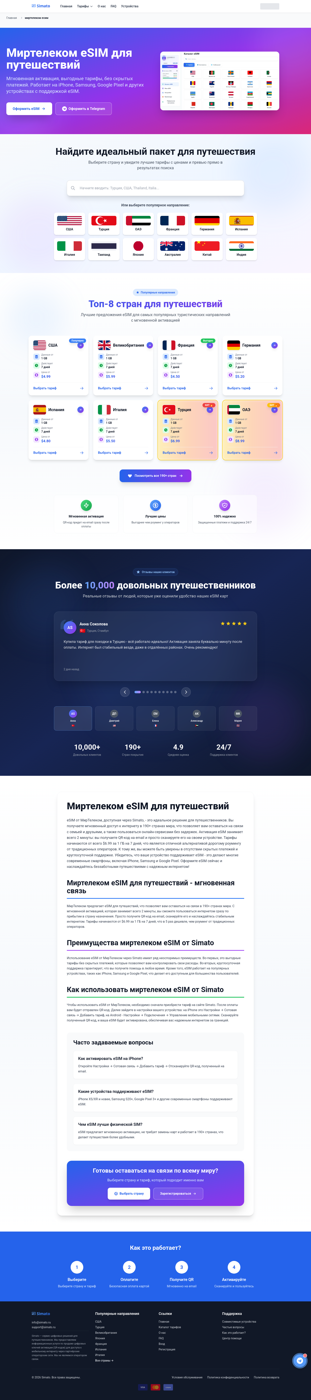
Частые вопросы (233, 1327)
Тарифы (85, 6)
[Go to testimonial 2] (143, 692)
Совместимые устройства (239, 1321)
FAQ (113, 6)
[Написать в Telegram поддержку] (300, 1360)
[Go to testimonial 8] (167, 692)
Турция (99, 1327)
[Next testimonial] (186, 692)
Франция (101, 1343)
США (98, 1321)
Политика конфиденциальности (228, 1377)
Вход (162, 1343)
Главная (66, 6)
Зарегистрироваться (178, 1194)
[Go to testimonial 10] (175, 692)
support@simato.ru (44, 1327)
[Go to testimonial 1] (137, 692)
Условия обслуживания (187, 1377)
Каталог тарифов (170, 1327)
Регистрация (167, 1349)
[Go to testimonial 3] (147, 692)
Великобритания (106, 1332)
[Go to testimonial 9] (171, 692)
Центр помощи (232, 1338)
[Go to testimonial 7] (163, 692)
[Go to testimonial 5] (155, 692)
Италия (100, 1355)
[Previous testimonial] (125, 692)
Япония (100, 1338)
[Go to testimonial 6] (159, 692)
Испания (101, 1349)
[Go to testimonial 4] (151, 692)
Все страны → (104, 1360)
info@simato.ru (41, 1322)
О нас (102, 6)
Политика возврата (266, 1377)
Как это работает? (234, 1332)
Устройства (129, 6)
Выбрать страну (129, 1194)
